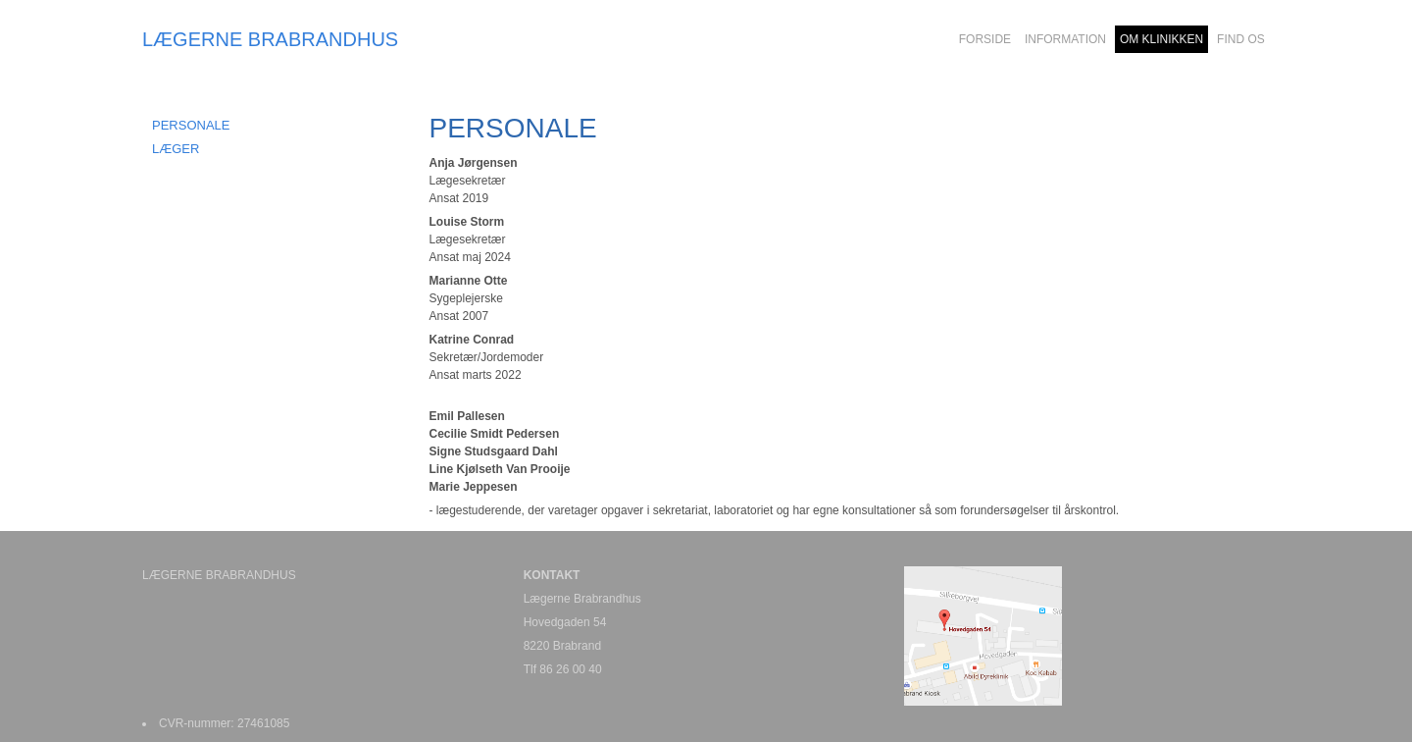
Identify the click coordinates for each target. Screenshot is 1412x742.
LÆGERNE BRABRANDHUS (270, 39)
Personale (190, 125)
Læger (175, 148)
